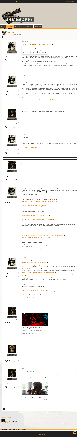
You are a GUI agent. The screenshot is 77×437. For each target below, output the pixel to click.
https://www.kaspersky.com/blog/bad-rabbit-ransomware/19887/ (39, 99)
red (9, 34)
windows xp (8, 420)
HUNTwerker (7, 421)
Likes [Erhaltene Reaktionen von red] (5, 55)
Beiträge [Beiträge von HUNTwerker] (6, 123)
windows (7, 422)
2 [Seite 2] (4, 37)
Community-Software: (42, 432)
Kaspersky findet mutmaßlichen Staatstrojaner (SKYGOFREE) (35, 215)
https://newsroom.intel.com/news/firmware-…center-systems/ (39, 292)
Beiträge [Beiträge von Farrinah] (6, 359)
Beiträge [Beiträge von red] (6, 56)
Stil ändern (70, 1)
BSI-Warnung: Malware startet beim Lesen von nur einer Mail (33, 327)
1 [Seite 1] (2, 37)
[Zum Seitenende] (74, 432)
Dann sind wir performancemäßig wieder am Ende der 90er (35, 288)
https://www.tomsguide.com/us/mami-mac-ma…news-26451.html (40, 219)
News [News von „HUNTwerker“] (6, 126)
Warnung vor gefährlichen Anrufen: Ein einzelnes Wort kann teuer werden (33, 396)
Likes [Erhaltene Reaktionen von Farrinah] (5, 357)
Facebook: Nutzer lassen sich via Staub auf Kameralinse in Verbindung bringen (39, 201)
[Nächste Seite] (6, 37)
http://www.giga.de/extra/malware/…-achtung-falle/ (33, 147)
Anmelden (3, 1)
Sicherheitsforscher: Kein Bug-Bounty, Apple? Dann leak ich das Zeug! (37, 265)
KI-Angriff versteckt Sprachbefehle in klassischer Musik (34, 205)
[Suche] (16, 1)
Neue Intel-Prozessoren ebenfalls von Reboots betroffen (34, 290)
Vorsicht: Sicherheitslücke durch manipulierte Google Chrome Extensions (38, 272)
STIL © (42, 434)
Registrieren (10, 1)
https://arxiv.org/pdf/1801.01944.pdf (33, 206)
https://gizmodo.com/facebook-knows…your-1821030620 (38, 203)
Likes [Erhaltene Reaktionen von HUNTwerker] (5, 122)
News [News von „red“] (6, 59)
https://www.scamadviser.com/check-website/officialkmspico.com (36, 44)
